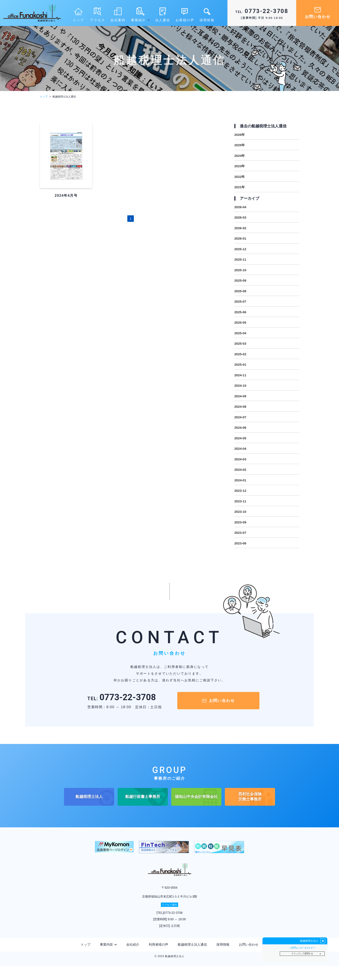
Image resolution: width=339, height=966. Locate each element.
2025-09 (240, 280)
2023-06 (240, 543)
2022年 (239, 177)
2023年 (239, 166)
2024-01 (240, 480)
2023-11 (240, 501)
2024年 (239, 155)
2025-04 (240, 333)
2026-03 (240, 217)
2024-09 (240, 396)
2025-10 (240, 270)
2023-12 (240, 490)
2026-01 (240, 238)
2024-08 (240, 406)
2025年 (239, 145)
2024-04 (240, 448)
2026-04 (240, 207)
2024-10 (240, 385)
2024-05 (240, 438)
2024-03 (240, 459)
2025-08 (240, 291)
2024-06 (240, 427)
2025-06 (240, 312)
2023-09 (240, 522)
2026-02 (240, 228)
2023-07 (240, 532)
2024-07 (240, 417)
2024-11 (240, 375)
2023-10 (240, 511)
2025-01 (240, 364)
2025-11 (240, 259)
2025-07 (240, 301)
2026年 (239, 134)
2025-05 (240, 322)
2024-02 (240, 469)
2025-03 (240, 343)
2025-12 (240, 249)
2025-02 (240, 354)
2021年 (239, 187)
